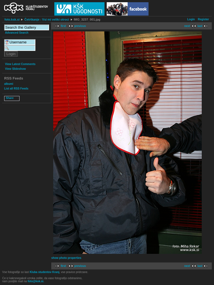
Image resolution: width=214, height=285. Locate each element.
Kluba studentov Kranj (44, 272)
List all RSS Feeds (16, 88)
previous (80, 26)
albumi (8, 83)
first (63, 26)
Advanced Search (16, 32)
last (200, 26)
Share (10, 98)
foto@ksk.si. (36, 281)
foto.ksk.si (12, 19)
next (187, 26)
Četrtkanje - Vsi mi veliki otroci (46, 19)
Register (203, 19)
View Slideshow (15, 68)
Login (191, 19)
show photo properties (66, 257)
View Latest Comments (20, 64)
